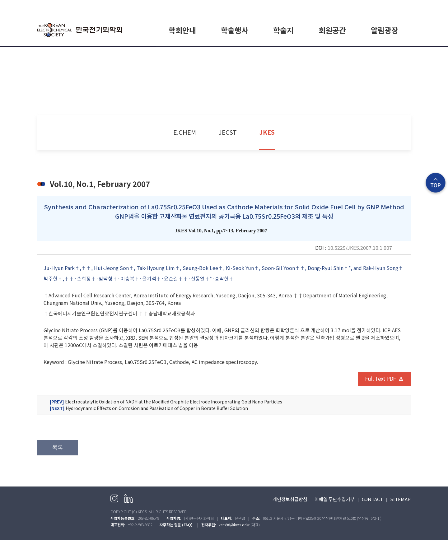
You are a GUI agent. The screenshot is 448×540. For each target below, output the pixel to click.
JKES (267, 132)
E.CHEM (283, 54)
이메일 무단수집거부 (335, 499)
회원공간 (332, 30)
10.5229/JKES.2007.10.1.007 (360, 247)
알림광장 (384, 30)
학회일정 (234, 54)
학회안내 (182, 30)
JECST (227, 132)
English (403, 7)
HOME (345, 7)
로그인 (363, 7)
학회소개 (182, 54)
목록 (57, 447)
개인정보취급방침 (290, 499)
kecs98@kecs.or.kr (234, 524)
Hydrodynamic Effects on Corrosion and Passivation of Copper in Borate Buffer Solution (149, 408)
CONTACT (372, 499)
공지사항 (384, 54)
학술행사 (234, 30)
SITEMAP (400, 499)
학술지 (283, 30)
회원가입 (382, 7)
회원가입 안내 (332, 54)
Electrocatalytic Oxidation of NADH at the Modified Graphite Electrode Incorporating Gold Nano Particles (166, 401)
